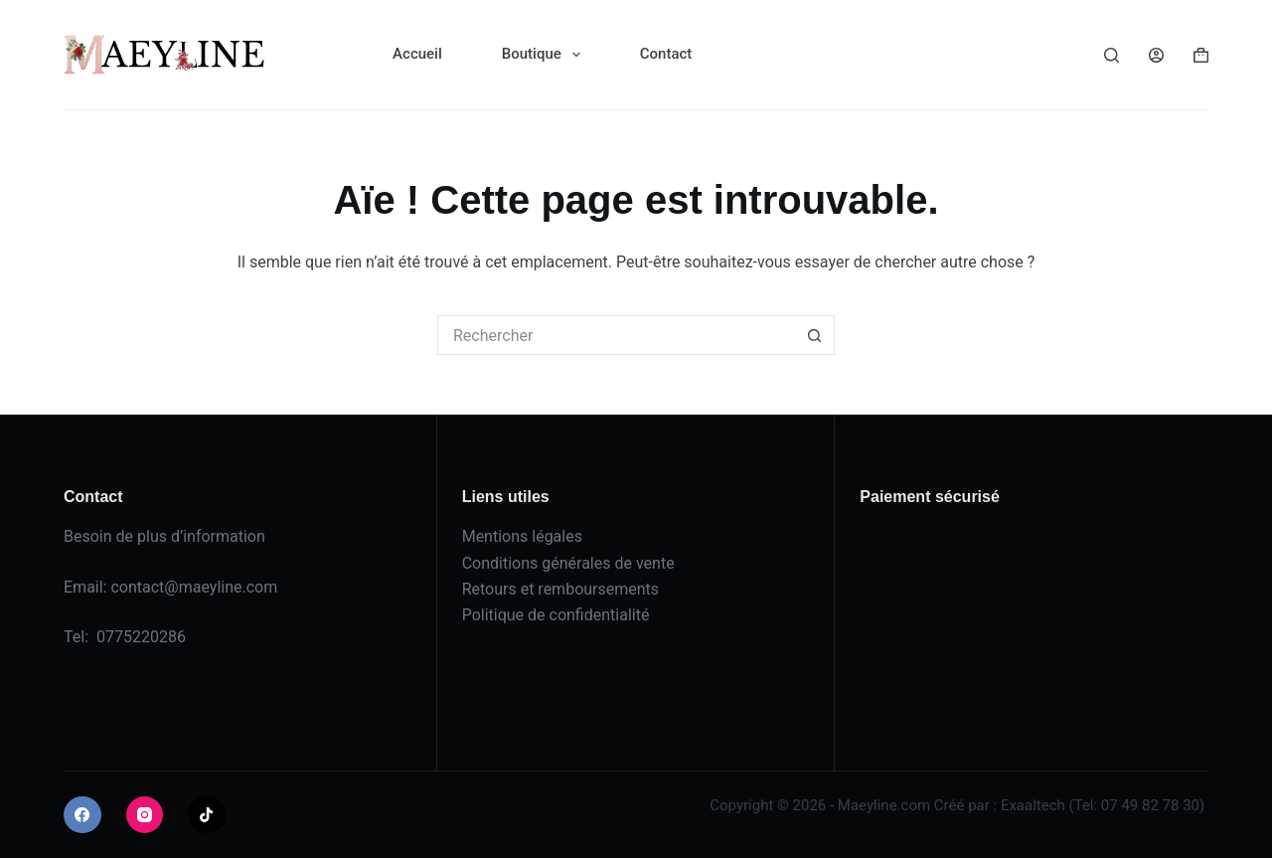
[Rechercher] (1111, 55)
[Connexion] (1156, 55)
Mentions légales (522, 536)
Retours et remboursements (560, 589)
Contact (666, 54)
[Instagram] (145, 815)
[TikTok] (207, 815)
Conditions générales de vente (568, 563)
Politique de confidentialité (556, 614)
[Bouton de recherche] (815, 335)
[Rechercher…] (616, 335)
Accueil (417, 54)
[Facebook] (82, 815)
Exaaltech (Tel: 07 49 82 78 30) (1102, 805)
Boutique (545, 55)
